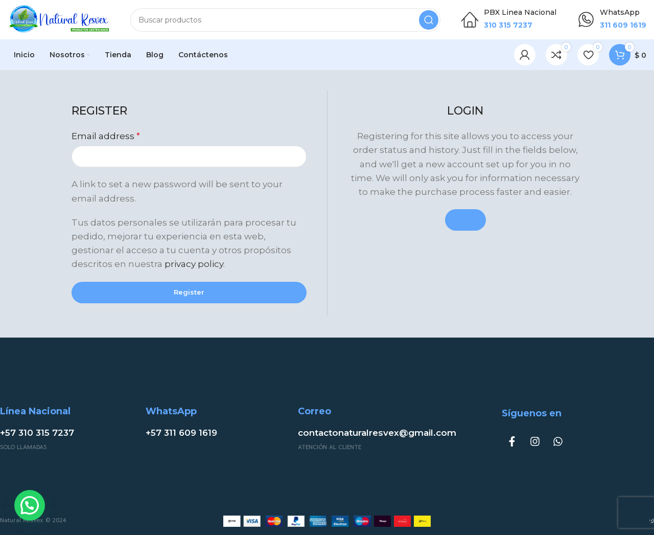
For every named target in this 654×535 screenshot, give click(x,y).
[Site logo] (59, 19)
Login (465, 221)
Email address (106, 137)
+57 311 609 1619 (181, 434)
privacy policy (194, 265)
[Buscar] (285, 20)
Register (189, 293)
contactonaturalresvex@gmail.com (377, 434)
